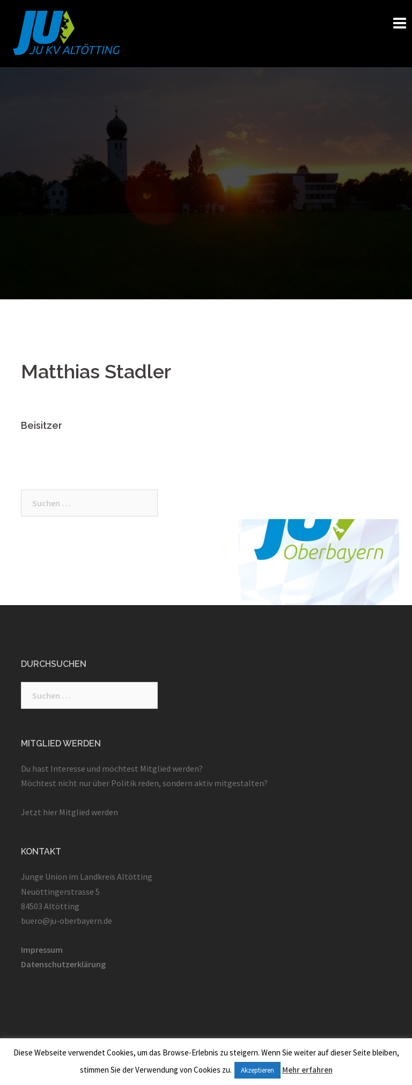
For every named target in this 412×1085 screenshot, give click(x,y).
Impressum (42, 949)
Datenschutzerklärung (63, 964)
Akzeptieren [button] (257, 1070)
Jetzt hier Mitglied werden (69, 812)
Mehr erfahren (307, 1070)
